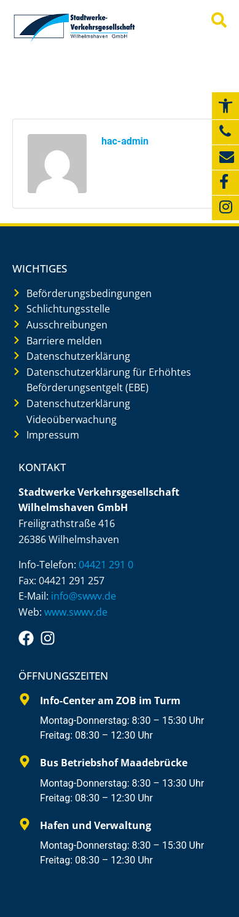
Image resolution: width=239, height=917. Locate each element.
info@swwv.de (83, 596)
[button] (225, 105)
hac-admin (125, 141)
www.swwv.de (76, 612)
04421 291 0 (106, 564)
